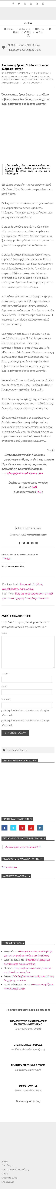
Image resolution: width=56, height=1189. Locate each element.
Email (4, 686)
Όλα (26, 76)
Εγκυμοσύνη (17, 76)
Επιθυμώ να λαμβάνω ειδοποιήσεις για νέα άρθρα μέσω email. (25, 722)
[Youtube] (28, 543)
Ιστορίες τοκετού (33, 79)
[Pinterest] (32, 543)
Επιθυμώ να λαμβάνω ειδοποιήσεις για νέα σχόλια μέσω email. (25, 712)
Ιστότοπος (5, 699)
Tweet (6, 558)
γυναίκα (5, 79)
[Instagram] (36, 543)
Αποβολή (45, 76)
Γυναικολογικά (17, 79)
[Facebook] (19, 543)
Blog (7, 76)
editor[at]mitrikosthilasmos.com (24, 473)
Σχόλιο (4, 632)
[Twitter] (24, 543)
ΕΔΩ (34, 487)
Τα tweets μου (9, 867)
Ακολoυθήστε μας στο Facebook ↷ (24, 838)
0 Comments (35, 82)
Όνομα (5, 673)
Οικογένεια (13, 82)
